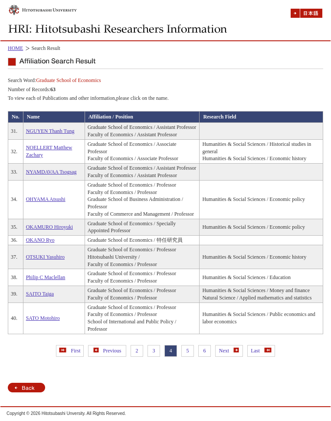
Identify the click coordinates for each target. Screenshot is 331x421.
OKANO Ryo (40, 240)
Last (261, 351)
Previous (107, 351)
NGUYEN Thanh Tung (50, 131)
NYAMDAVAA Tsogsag (51, 172)
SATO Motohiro (43, 318)
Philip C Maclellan (46, 277)
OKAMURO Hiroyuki (49, 227)
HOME (15, 48)
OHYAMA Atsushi (46, 199)
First (69, 351)
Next (229, 351)
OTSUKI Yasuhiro (45, 257)
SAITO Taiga (40, 294)
